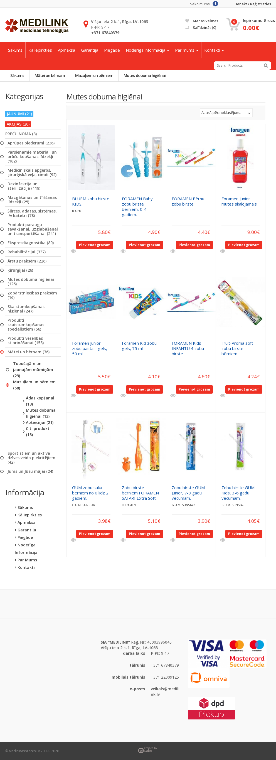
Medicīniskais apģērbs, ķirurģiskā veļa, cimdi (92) (32, 172)
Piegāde (112, 50)
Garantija (89, 50)
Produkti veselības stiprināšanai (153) (26, 340)
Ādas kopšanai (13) (40, 401)
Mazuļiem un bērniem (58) (34, 385)
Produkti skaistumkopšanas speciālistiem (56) (26, 324)
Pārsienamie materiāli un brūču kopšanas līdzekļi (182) (32, 156)
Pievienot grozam (94, 244)
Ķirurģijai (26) (20, 270)
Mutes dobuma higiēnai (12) (41, 413)
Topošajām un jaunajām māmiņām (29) (33, 369)
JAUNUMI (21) (19, 113)
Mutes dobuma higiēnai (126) (31, 281)
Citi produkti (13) (38, 431)
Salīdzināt (200, 27)
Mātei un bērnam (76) (29, 352)
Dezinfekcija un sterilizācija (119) (24, 186)
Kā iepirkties (40, 50)
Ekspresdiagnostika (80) (31, 243)
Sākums (15, 50)
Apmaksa (66, 50)
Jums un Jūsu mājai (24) (30, 471)
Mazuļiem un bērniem (94, 75)
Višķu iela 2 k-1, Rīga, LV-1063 (119, 21)
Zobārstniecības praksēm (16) (32, 295)
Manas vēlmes (201, 20)
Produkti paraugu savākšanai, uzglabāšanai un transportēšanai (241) (33, 229)
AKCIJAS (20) (18, 124)
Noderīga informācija (147, 50)
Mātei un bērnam (49, 75)
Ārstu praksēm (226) (27, 261)
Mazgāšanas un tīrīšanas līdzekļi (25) (32, 199)
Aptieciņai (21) (39, 422)
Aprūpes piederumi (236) (31, 143)
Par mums (186, 50)
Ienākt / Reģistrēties (253, 4)
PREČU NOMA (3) (21, 134)
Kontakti (214, 50)
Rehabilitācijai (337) (27, 252)
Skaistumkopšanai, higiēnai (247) (26, 308)
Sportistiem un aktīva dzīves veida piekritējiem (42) (31, 457)
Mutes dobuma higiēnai (145, 75)
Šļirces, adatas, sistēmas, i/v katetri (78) (32, 213)
